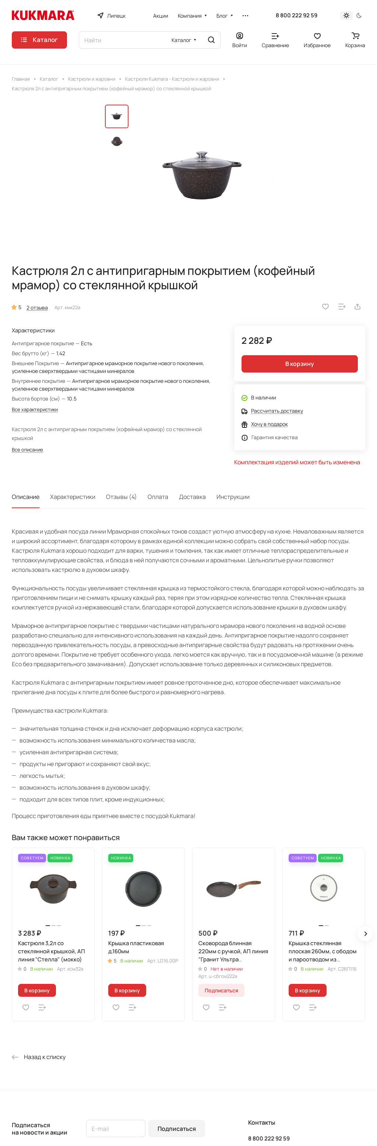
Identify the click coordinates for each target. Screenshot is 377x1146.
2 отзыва (37, 307)
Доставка (192, 497)
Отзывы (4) (121, 497)
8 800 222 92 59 (296, 15)
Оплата (158, 497)
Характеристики (72, 497)
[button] (365, 933)
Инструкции (233, 497)
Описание (25, 497)
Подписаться (177, 1129)
